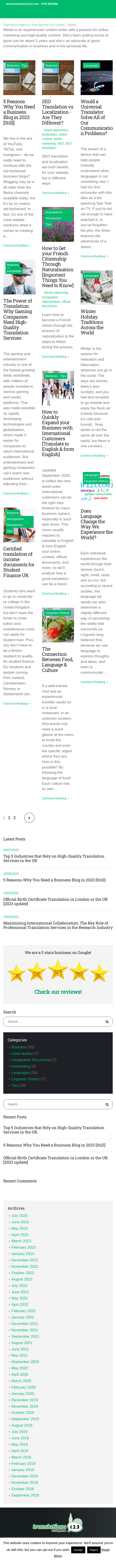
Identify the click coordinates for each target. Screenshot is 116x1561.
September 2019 (25, 1419)
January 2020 (22, 1394)
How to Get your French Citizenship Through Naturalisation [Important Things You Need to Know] (58, 266)
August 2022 (21, 1279)
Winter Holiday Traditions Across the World (92, 322)
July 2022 (19, 1286)
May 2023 (19, 1228)
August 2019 (21, 1425)
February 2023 (23, 1247)
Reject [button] (94, 1550)
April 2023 (19, 1235)
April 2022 (19, 1304)
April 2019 (19, 1451)
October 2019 (22, 1413)
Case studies (22, 1053)
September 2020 (25, 1362)
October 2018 (22, 1489)
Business (13, 65)
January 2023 (22, 1254)
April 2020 (19, 1374)
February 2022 (23, 1311)
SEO (60, 143)
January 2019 (22, 1470)
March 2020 (21, 1381)
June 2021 (20, 1349)
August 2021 (21, 1343)
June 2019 (20, 1438)
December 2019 (24, 1400)
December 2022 (24, 1260)
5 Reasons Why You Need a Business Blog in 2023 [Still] (19, 112)
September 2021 (25, 1336)
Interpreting (20, 1066)
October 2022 (22, 1273)
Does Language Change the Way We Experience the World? (96, 524)
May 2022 (19, 1298)
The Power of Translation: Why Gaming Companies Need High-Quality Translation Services (17, 319)
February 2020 (23, 1387)
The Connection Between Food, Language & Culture (57, 659)
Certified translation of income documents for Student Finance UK (18, 561)
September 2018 (25, 1495)
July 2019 (19, 1432)
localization (49, 134)
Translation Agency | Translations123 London (34, 25)
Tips (24, 65)
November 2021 (24, 1330)
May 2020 (19, 1368)
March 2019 (21, 1457)
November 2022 (24, 1266)
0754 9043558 (49, 4)
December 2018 (24, 1476)
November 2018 (24, 1482)
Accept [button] (78, 1550)
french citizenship (56, 292)
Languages (14, 271)
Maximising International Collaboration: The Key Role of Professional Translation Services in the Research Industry (58, 925)
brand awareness (56, 130)
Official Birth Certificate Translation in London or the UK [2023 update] (55, 901)
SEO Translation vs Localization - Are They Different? (57, 112)
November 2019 (24, 1406)
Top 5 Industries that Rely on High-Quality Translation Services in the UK (53, 858)
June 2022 (20, 1292)
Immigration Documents (15, 522)
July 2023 (19, 1216)
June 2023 (20, 1222)
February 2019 (23, 1464)
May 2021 (19, 1355)
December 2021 (24, 1324)
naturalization (51, 301)
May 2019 (19, 1444)
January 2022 (22, 1317)
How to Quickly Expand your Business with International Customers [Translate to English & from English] (58, 433)
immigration (50, 297)
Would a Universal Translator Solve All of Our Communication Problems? (97, 117)
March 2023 (21, 1241)
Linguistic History (57, 613)
